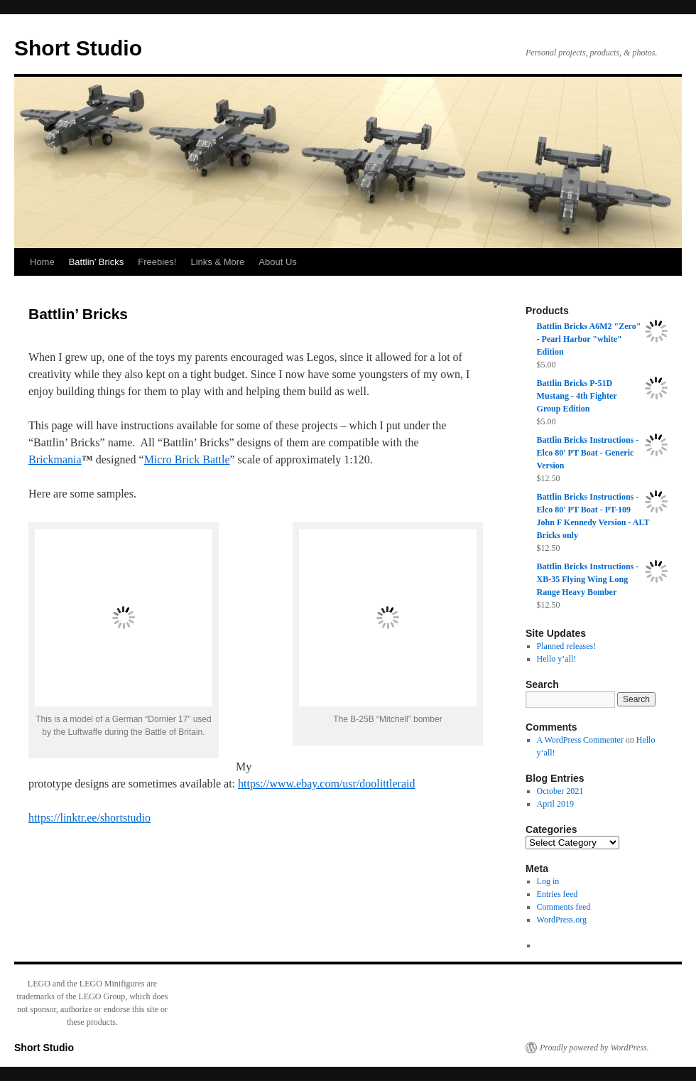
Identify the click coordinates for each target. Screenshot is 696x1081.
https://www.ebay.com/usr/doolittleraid (326, 784)
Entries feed (557, 894)
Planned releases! (567, 646)
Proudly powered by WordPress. (594, 1048)
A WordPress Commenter (580, 740)
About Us (277, 262)
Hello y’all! (557, 659)
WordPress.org (562, 920)
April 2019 (555, 804)
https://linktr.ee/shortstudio (89, 818)
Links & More (217, 262)
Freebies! (157, 262)
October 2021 (560, 791)
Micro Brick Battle (187, 459)
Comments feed (564, 907)
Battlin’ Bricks (96, 262)
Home (42, 262)
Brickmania (55, 459)
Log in (548, 881)
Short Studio (78, 48)
